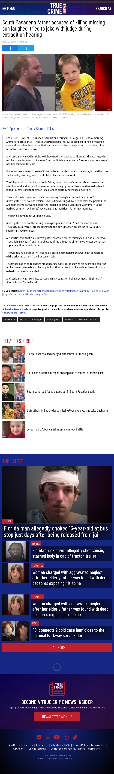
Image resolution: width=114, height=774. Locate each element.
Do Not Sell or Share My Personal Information (75, 749)
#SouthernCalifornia (88, 319)
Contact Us (42, 745)
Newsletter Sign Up (57, 716)
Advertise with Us (60, 745)
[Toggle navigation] (9, 8)
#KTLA (23, 319)
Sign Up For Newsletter (20, 745)
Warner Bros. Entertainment (64, 758)
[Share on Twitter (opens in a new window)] (26, 48)
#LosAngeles (53, 319)
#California (10, 319)
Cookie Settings (37, 749)
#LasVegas (37, 319)
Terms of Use (98, 745)
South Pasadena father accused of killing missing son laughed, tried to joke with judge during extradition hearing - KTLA (55, 293)
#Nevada (69, 319)
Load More (57, 647)
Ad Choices (19, 749)
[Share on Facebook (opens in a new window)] (10, 48)
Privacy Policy (80, 745)
